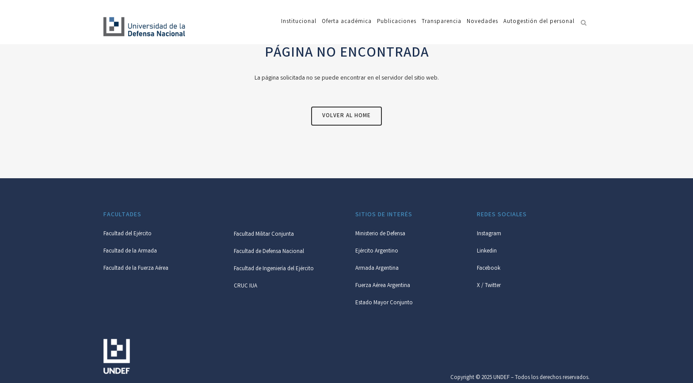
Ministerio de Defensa (380, 234)
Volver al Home (346, 116)
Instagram (489, 234)
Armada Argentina (377, 268)
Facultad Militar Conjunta (264, 234)
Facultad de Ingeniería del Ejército (274, 269)
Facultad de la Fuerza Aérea (135, 268)
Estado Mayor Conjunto (384, 303)
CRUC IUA (245, 286)
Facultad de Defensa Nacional (269, 252)
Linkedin (487, 251)
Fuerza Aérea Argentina (382, 286)
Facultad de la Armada (130, 251)
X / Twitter (489, 286)
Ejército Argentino (376, 251)
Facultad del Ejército (127, 234)
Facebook (488, 268)
